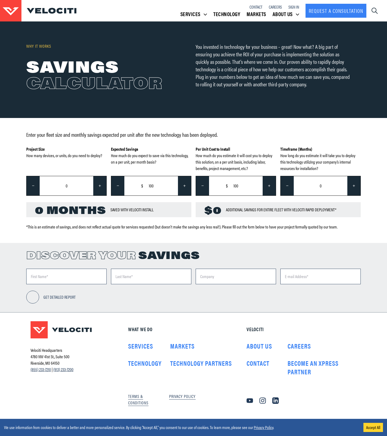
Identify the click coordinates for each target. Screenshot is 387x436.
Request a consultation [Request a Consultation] (336, 10)
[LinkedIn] (275, 400)
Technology (226, 14)
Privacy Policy (263, 427)
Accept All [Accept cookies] (373, 427)
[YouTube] (250, 400)
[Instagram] (262, 400)
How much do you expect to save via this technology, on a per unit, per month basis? (149, 155)
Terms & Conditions (138, 399)
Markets (256, 14)
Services (140, 345)
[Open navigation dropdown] (374, 10)
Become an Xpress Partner (313, 367)
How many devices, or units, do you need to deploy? (64, 152)
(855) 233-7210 (41, 369)
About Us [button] (286, 14)
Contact (256, 7)
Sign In (293, 7)
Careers (275, 7)
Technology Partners (201, 363)
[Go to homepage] (38, 10)
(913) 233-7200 (63, 369)
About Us (259, 345)
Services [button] (193, 14)
